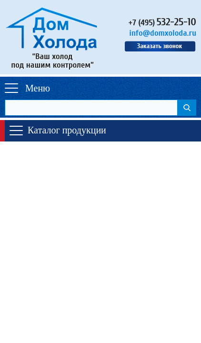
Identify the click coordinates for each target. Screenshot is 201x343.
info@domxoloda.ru (162, 33)
